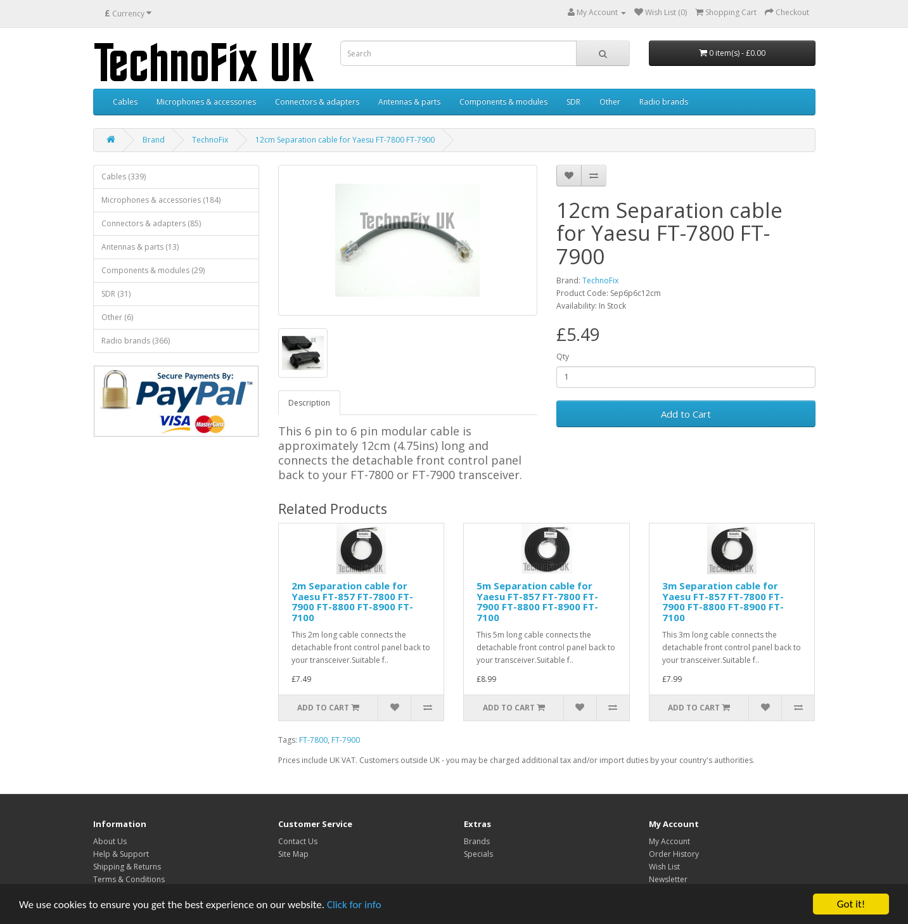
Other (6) (117, 317)
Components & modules (503, 101)
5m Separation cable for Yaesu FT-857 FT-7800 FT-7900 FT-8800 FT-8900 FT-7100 (537, 601)
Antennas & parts (409, 101)
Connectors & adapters (317, 101)
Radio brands (663, 101)
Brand (154, 139)
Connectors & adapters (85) (151, 223)
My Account (669, 841)
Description (309, 402)
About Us (110, 841)
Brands (477, 841)
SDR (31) (116, 293)
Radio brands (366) (135, 340)
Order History (674, 854)
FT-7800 (313, 740)
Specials (478, 854)
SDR (573, 101)
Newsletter (668, 879)
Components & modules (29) (153, 270)
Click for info (354, 904)
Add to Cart (686, 413)
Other (609, 101)
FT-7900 (345, 740)
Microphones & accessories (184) (161, 200)
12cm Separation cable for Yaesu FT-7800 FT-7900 (345, 139)
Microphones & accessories (206, 101)
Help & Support (121, 854)
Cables (125, 101)
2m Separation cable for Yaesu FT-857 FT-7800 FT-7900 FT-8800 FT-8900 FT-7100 (352, 601)
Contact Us (297, 841)
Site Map (293, 854)
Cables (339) (123, 176)
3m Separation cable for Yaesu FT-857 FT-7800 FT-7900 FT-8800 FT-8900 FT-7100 (723, 601)
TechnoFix (210, 139)
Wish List (664, 866)
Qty (562, 356)
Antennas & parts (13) (140, 246)
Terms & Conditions (129, 879)
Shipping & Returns (127, 866)
